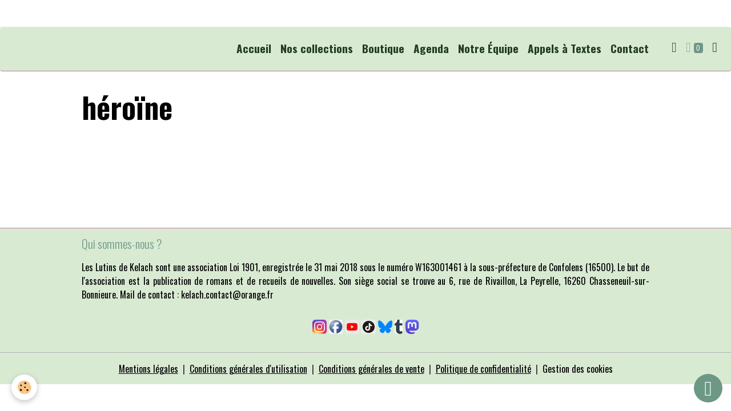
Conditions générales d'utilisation (248, 369)
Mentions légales (148, 369)
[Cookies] (24, 387)
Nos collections (316, 48)
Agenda (431, 48)
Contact (629, 48)
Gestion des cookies (578, 369)
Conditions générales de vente (371, 369)
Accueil (253, 48)
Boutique (383, 48)
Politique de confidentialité (483, 369)
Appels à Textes (564, 48)
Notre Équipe (488, 48)
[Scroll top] (708, 388)
